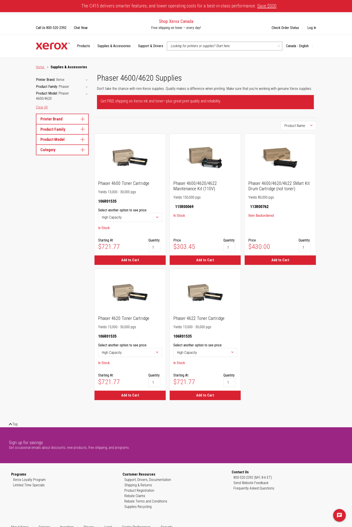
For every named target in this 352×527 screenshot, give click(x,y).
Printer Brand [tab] (62, 119)
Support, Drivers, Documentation (147, 480)
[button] (299, 46)
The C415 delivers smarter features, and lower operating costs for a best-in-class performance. (178, 6)
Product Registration (139, 490)
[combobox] (224, 46)
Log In (311, 28)
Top (15, 424)
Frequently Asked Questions (253, 488)
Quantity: (154, 240)
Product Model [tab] (62, 139)
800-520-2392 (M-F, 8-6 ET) (252, 477)
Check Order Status (285, 28)
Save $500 (266, 6)
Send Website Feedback (250, 483)
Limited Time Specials (29, 485)
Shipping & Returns (138, 485)
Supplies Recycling (138, 507)
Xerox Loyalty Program (29, 480)
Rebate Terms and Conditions (145, 501)
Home (40, 67)
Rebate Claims (134, 496)
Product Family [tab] (62, 129)
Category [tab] (62, 149)
